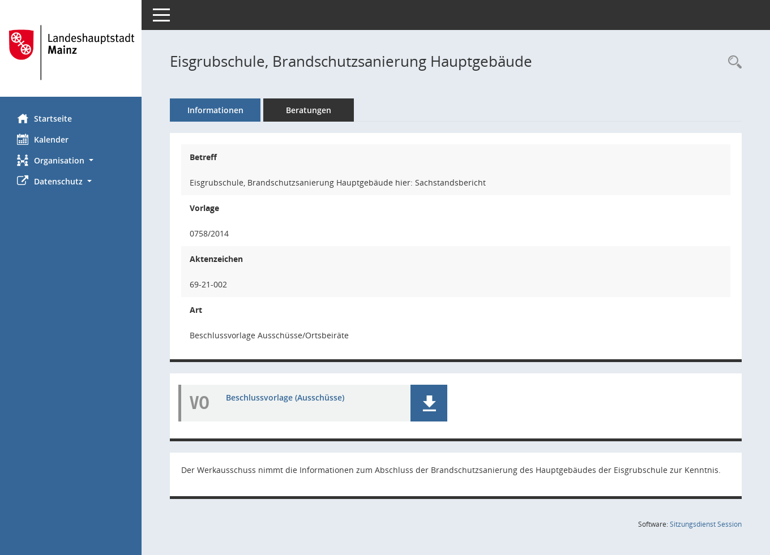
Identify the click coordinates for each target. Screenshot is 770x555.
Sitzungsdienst (706, 524)
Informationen (215, 110)
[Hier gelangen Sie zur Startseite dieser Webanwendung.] (71, 52)
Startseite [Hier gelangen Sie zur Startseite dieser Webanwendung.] (44, 118)
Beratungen (308, 110)
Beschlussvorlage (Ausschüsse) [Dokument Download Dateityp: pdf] (285, 397)
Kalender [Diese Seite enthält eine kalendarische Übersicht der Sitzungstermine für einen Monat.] (43, 139)
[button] (71, 160)
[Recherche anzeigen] (732, 62)
